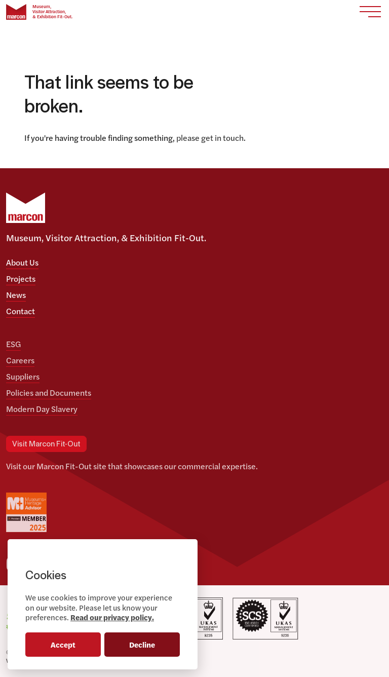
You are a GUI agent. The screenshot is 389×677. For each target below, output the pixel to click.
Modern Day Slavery (41, 409)
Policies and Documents (48, 392)
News (16, 294)
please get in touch (210, 137)
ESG (13, 344)
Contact (20, 311)
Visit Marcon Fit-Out (46, 444)
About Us (22, 262)
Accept (63, 644)
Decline (142, 644)
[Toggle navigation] (370, 12)
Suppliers (23, 376)
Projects (20, 278)
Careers (20, 360)
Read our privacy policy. (112, 617)
